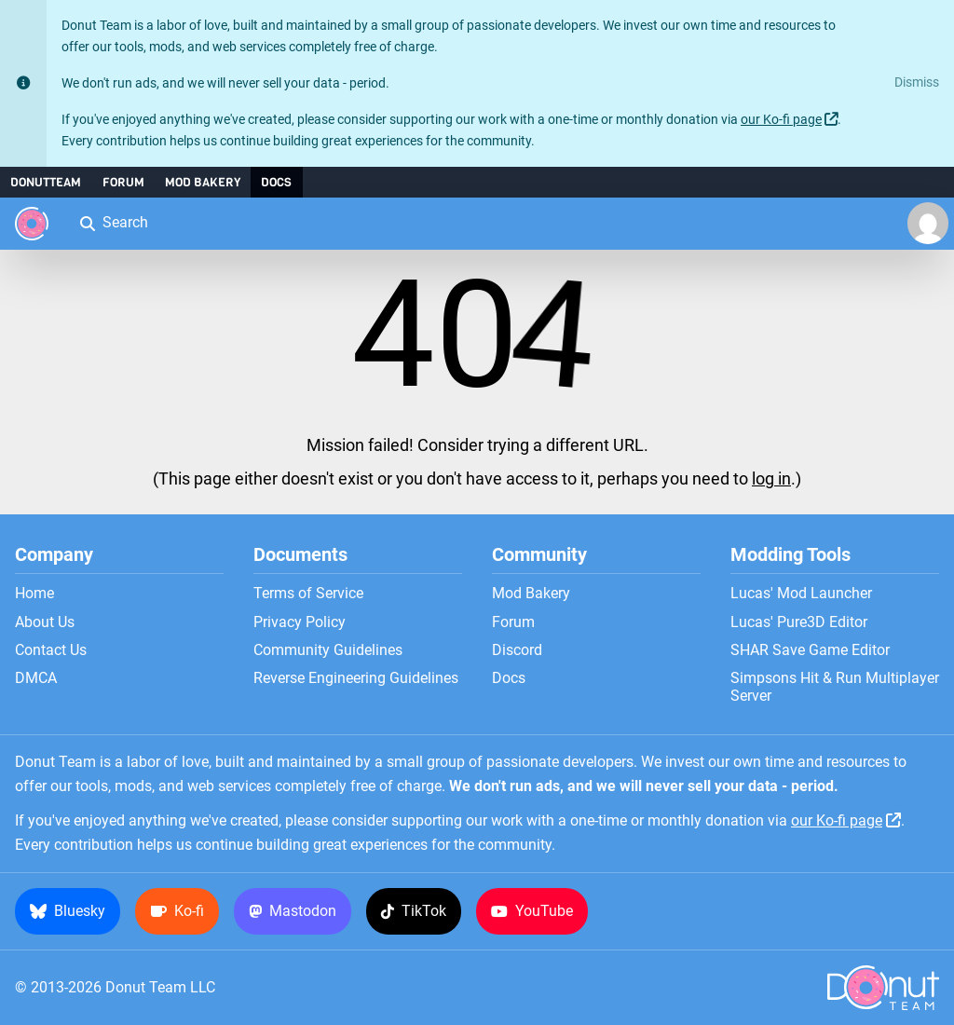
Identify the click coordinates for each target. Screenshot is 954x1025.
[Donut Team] (31, 224)
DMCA (36, 678)
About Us (45, 622)
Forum (123, 182)
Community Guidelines (327, 650)
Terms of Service (308, 593)
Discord (517, 650)
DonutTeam (45, 182)
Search (113, 222)
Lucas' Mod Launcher (801, 593)
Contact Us (51, 650)
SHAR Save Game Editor (810, 650)
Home (34, 593)
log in (771, 479)
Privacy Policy (299, 622)
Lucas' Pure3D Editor (798, 622)
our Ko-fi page (781, 120)
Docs (276, 182)
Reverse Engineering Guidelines (355, 678)
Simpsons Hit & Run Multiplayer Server (834, 687)
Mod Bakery (202, 182)
